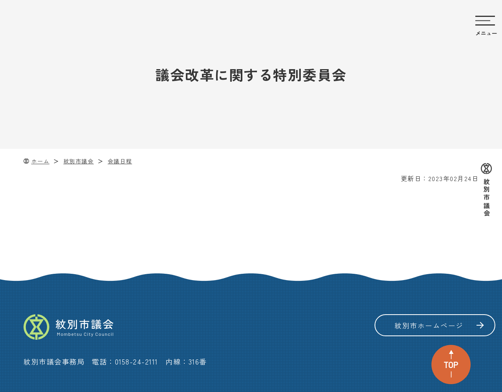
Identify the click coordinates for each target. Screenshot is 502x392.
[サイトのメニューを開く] (486, 27)
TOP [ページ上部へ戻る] (451, 364)
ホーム (40, 161)
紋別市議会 (79, 161)
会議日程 (120, 161)
